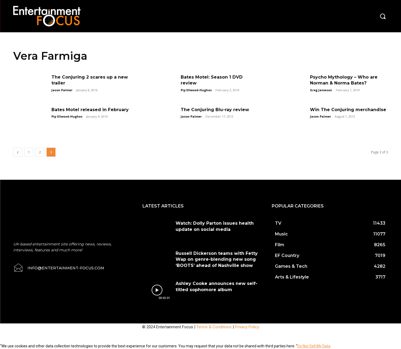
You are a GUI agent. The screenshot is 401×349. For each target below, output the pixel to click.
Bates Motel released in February (90, 109)
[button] (383, 16)
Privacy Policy (247, 327)
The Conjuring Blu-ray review (215, 109)
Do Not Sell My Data (313, 346)
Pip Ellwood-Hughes (196, 90)
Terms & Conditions (214, 327)
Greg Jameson (321, 90)
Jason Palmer (61, 90)
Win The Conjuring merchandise (348, 109)
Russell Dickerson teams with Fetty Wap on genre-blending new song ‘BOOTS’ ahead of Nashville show (217, 259)
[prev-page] (17, 152)
